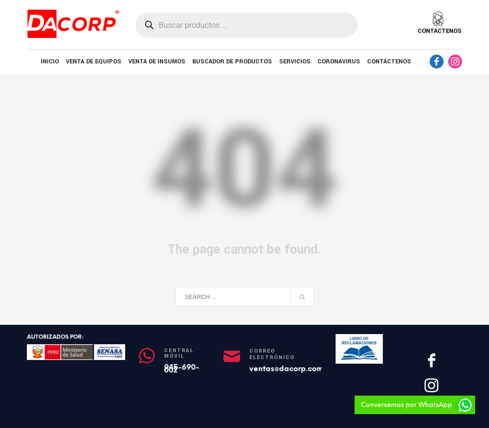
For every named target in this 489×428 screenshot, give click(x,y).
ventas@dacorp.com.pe (292, 368)
